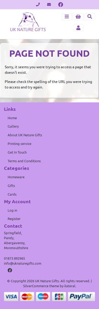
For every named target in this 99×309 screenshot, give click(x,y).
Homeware (16, 177)
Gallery (13, 126)
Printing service (19, 143)
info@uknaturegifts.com (22, 263)
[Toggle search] (89, 16)
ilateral (69, 286)
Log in (12, 210)
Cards (12, 194)
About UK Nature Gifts (25, 135)
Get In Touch (17, 152)
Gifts (11, 185)
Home (12, 118)
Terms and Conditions (24, 161)
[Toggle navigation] (67, 16)
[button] (78, 16)
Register (14, 219)
